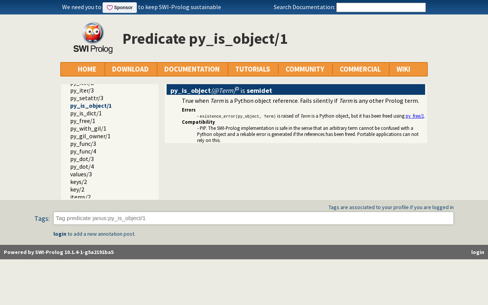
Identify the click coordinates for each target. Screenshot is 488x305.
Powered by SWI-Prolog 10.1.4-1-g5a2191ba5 (59, 252)
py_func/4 (83, 151)
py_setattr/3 (86, 98)
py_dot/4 (82, 166)
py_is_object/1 (91, 105)
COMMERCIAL (360, 69)
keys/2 (78, 181)
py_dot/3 (82, 159)
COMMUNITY (305, 69)
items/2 (80, 197)
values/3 (81, 174)
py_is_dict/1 (86, 113)
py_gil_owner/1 (90, 136)
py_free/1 (82, 121)
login (59, 233)
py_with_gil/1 (88, 128)
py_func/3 (83, 143)
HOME (87, 69)
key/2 (77, 189)
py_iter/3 (82, 90)
